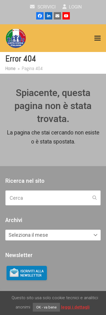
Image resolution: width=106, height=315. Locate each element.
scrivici (43, 7)
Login (72, 7)
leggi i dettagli (75, 307)
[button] (97, 38)
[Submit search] (94, 198)
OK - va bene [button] (46, 307)
